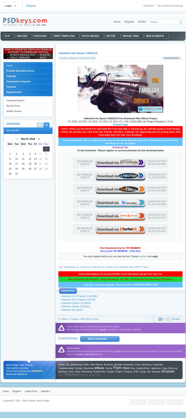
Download (123, 267)
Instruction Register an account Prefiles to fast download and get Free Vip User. (120, 273)
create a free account (86, 354)
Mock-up (173, 368)
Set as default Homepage (170, 5)
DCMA (142, 21)
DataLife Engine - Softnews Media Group (25, 21)
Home (117, 21)
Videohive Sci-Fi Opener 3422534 (78, 299)
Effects (138, 267)
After (131, 267)
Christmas (146, 364)
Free (116, 267)
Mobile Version (13, 111)
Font (126, 368)
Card (137, 364)
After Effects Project (89, 319)
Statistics (45, 391)
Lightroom (156, 368)
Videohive (96, 267)
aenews (72, 58)
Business (128, 364)
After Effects (96, 364)
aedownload (69, 267)
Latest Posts (31, 391)
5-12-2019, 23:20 (87, 58)
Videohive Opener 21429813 (75, 306)
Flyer (117, 368)
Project (145, 267)
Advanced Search (15, 100)
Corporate (158, 364)
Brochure (108, 364)
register (143, 256)
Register (31, 5)
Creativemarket (66, 368)
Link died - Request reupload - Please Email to (120, 284)
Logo (164, 368)
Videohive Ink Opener (72, 310)
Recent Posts (13, 106)
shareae (83, 267)
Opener (109, 267)
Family (108, 368)
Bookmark (149, 5)
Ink (103, 267)
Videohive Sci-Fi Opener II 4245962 (79, 296)
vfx (77, 267)
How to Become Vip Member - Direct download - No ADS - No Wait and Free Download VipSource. (120, 279)
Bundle (118, 364)
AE (67, 364)
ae (89, 267)
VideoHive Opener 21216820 (76, 303)
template (167, 371)
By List (40, 124)
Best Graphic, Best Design (36, 400)
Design (78, 368)
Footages (74, 319)
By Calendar (46, 124)
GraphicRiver (142, 368)
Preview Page (120, 124)
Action (61, 364)
